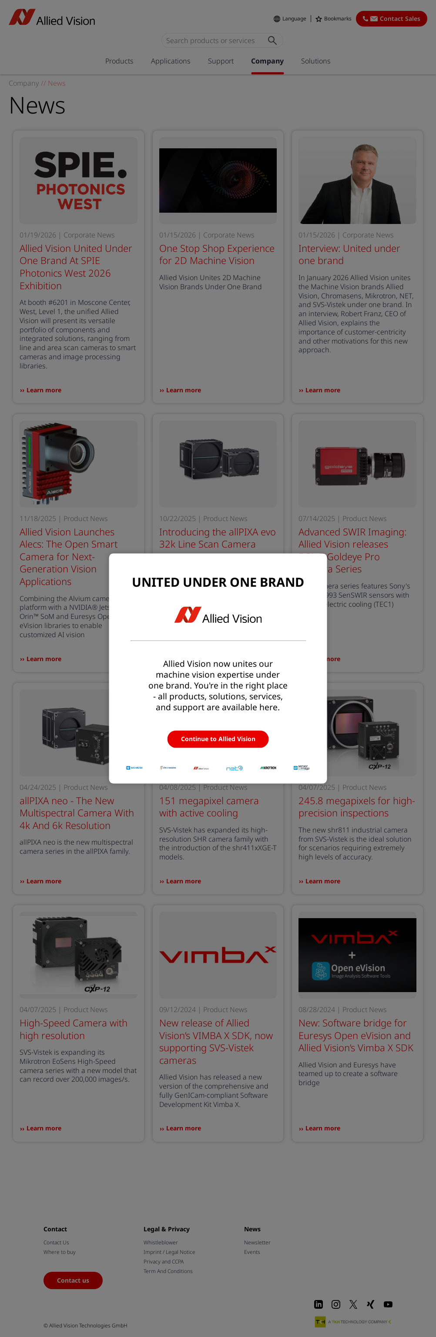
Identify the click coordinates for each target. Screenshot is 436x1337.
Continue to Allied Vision (218, 739)
